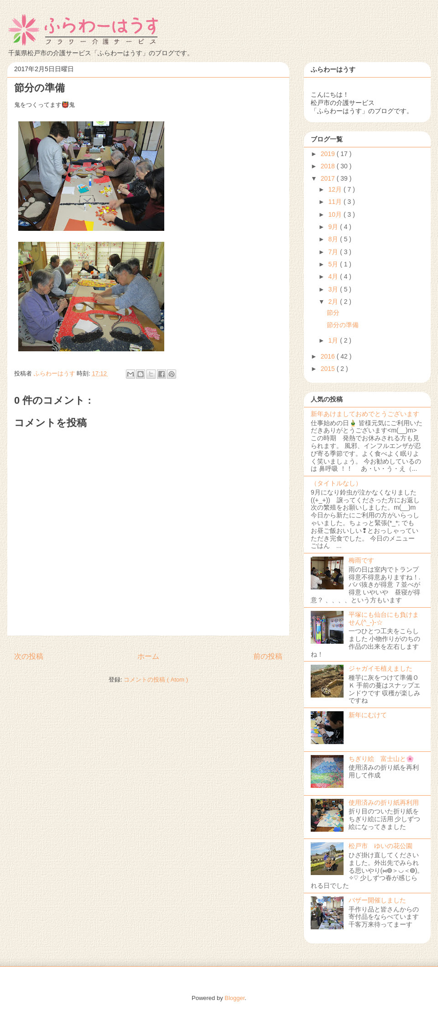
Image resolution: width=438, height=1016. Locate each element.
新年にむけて (368, 715)
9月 (334, 226)
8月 (334, 239)
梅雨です (361, 560)
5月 (334, 264)
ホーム (148, 656)
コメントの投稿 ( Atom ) (156, 679)
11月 (335, 201)
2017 (329, 178)
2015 (329, 368)
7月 (334, 251)
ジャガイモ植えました (380, 668)
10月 (335, 214)
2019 (329, 153)
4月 (334, 276)
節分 (333, 312)
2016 (329, 356)
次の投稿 (28, 656)
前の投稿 (267, 656)
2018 (329, 166)
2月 (334, 301)
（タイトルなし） (336, 483)
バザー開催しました (377, 900)
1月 (334, 340)
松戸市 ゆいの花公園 (380, 845)
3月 (334, 289)
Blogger (234, 998)
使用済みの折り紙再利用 (384, 802)
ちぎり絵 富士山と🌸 (381, 758)
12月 (335, 189)
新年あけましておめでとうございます (365, 413)
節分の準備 (343, 324)
